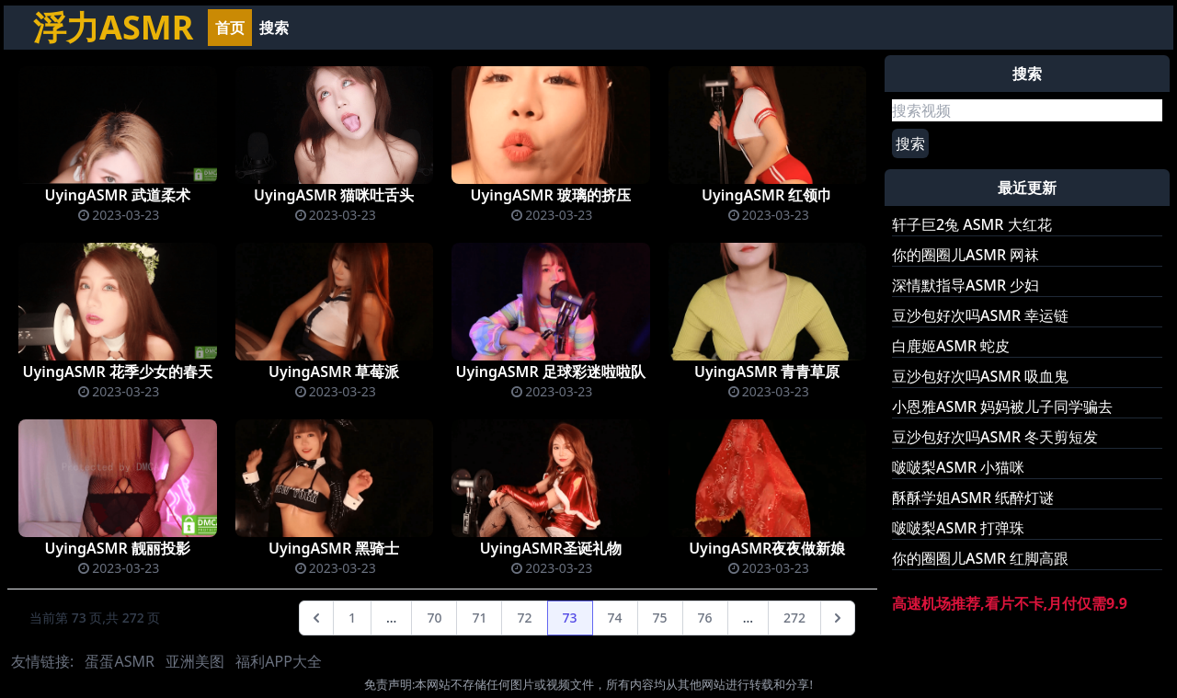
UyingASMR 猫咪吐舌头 (334, 195)
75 (660, 617)
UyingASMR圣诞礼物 (551, 548)
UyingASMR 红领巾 (767, 195)
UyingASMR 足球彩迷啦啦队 (551, 371)
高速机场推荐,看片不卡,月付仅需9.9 (1009, 603)
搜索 (274, 27)
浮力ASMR (113, 27)
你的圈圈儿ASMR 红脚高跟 (980, 558)
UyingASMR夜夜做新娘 (767, 548)
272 (794, 617)
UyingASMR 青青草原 (767, 371)
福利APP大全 (278, 661)
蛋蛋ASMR (119, 661)
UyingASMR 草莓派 (334, 371)
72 (524, 617)
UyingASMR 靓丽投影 (117, 548)
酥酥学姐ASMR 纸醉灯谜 (973, 497)
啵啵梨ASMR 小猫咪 (958, 467)
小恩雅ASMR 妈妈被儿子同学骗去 (1002, 406)
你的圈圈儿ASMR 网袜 (965, 255)
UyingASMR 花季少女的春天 (117, 371)
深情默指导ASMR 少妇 (965, 285)
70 (434, 617)
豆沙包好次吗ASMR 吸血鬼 (980, 376)
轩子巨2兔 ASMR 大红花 (972, 224)
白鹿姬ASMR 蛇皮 (951, 346)
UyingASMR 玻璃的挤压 (551, 195)
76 (705, 617)
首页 (230, 27)
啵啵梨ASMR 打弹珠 (958, 528)
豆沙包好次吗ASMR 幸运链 (980, 315)
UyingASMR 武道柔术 (117, 195)
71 (479, 617)
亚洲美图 (195, 661)
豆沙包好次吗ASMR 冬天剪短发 (995, 437)
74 (615, 617)
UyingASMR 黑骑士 (334, 548)
